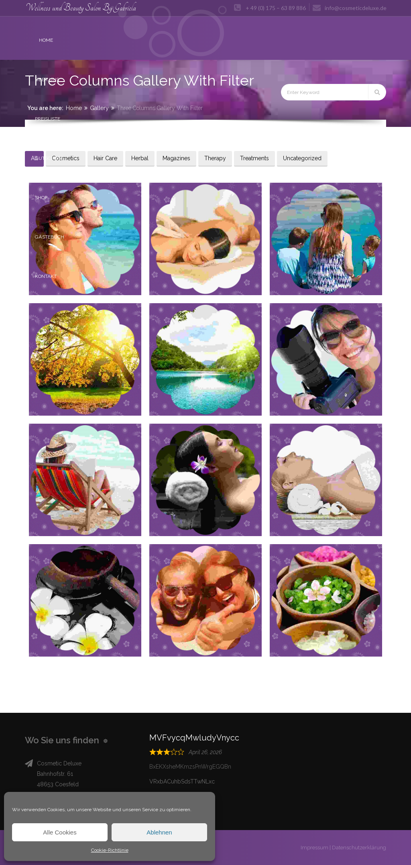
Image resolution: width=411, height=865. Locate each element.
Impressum (314, 848)
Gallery (99, 108)
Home (74, 108)
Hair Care (105, 158)
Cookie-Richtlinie (109, 850)
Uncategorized (302, 158)
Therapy (215, 158)
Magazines (176, 158)
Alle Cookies (59, 832)
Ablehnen (159, 832)
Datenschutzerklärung (359, 848)
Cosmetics (65, 158)
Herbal (140, 158)
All (34, 158)
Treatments (254, 158)
